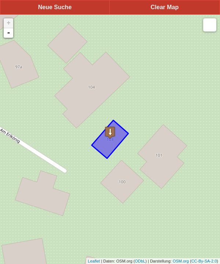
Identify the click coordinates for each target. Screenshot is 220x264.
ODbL (140, 261)
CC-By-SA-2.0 (204, 261)
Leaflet (94, 261)
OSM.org (181, 261)
